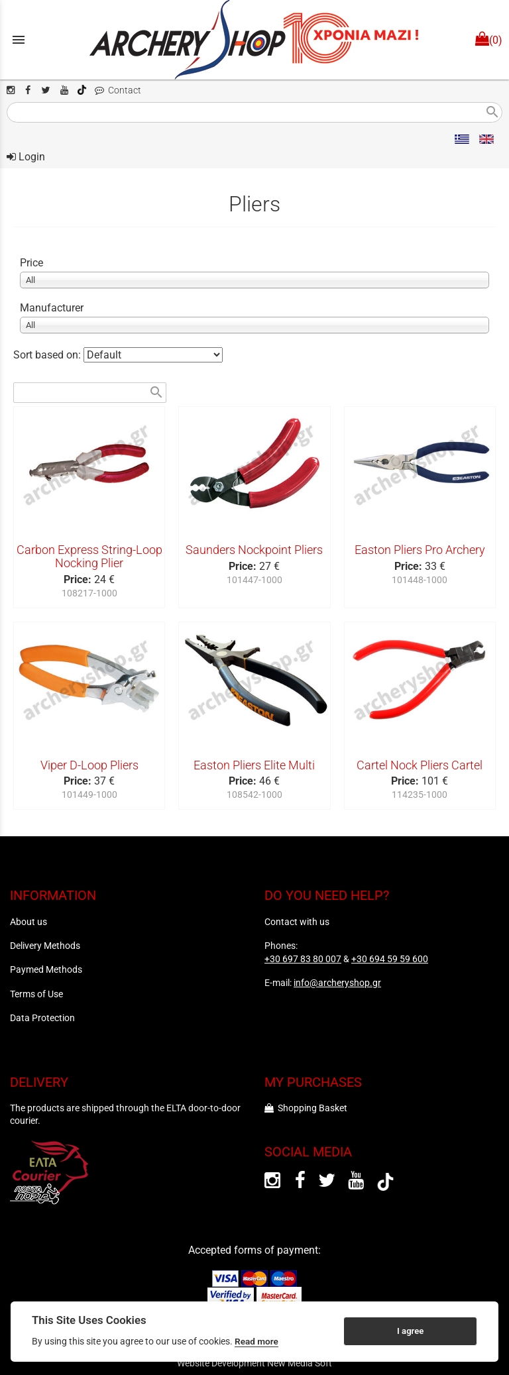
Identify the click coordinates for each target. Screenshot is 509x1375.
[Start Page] (254, 40)
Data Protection (42, 1018)
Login (26, 156)
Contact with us (296, 921)
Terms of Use (36, 994)
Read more (256, 1341)
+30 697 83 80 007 (302, 959)
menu (19, 40)
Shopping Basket (305, 1108)
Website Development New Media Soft (254, 1363)
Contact (118, 90)
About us (28, 921)
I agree (410, 1331)
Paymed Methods (46, 969)
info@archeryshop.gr (337, 982)
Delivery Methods (45, 945)
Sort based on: (48, 355)
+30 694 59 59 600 (389, 959)
